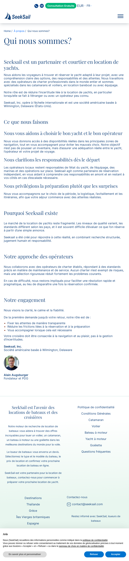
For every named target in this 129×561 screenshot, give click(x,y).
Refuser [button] (94, 554)
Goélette (96, 445)
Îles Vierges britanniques (33, 517)
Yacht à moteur (95, 439)
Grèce (33, 510)
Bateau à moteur (96, 432)
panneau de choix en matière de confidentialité (81, 546)
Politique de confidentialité (96, 407)
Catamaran (95, 420)
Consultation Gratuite (60, 5)
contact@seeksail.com (85, 504)
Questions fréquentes (96, 451)
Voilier (96, 426)
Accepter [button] (115, 554)
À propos (19, 30)
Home (7, 30)
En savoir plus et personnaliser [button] (25, 554)
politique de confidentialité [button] (95, 540)
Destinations (33, 498)
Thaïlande (33, 504)
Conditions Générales (96, 413)
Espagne (33, 523)
